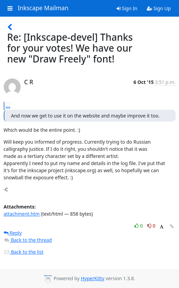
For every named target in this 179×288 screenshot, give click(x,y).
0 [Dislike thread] (151, 225)
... (8, 105)
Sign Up (159, 8)
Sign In (127, 8)
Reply (13, 233)
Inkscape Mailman (43, 8)
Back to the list (24, 252)
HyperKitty (92, 278)
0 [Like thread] (139, 225)
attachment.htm (22, 214)
